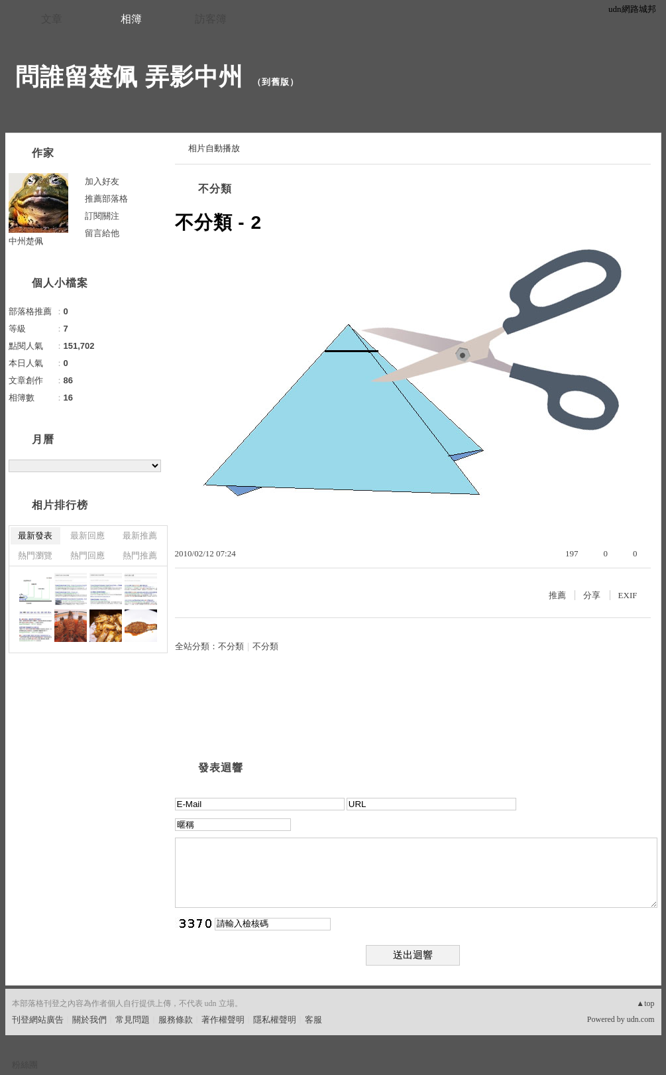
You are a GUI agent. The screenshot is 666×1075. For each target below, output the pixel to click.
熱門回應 (87, 555)
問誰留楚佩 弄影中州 (129, 76)
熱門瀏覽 (35, 555)
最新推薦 (140, 535)
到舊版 (276, 82)
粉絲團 (25, 1065)
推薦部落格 (106, 199)
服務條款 (175, 1020)
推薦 (557, 595)
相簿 (131, 19)
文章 (51, 19)
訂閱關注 (102, 216)
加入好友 (102, 181)
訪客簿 (211, 19)
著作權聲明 (223, 1020)
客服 (313, 1020)
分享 (591, 595)
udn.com (641, 1019)
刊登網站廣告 (38, 1020)
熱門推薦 (140, 555)
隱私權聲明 (274, 1020)
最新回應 (87, 535)
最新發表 (35, 535)
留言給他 (102, 233)
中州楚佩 (26, 241)
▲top (645, 1003)
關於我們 (89, 1020)
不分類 (215, 188)
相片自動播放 (214, 148)
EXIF (628, 595)
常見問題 (132, 1020)
